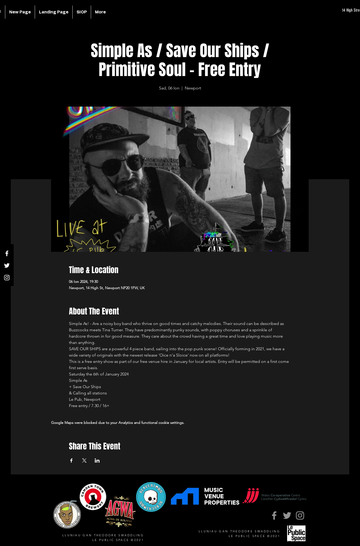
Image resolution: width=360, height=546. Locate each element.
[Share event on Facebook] (71, 460)
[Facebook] (7, 253)
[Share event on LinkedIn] (97, 460)
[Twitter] (7, 265)
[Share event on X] (84, 460)
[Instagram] (7, 277)
